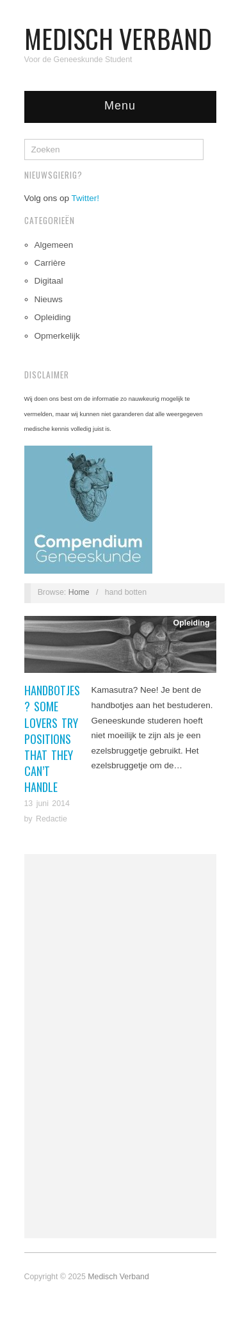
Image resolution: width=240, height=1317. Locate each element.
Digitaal (49, 281)
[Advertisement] (120, 1046)
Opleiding (53, 317)
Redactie (51, 818)
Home (79, 592)
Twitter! (86, 198)
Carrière (50, 263)
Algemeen (54, 245)
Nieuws (49, 299)
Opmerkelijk (57, 336)
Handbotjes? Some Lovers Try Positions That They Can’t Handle (52, 738)
